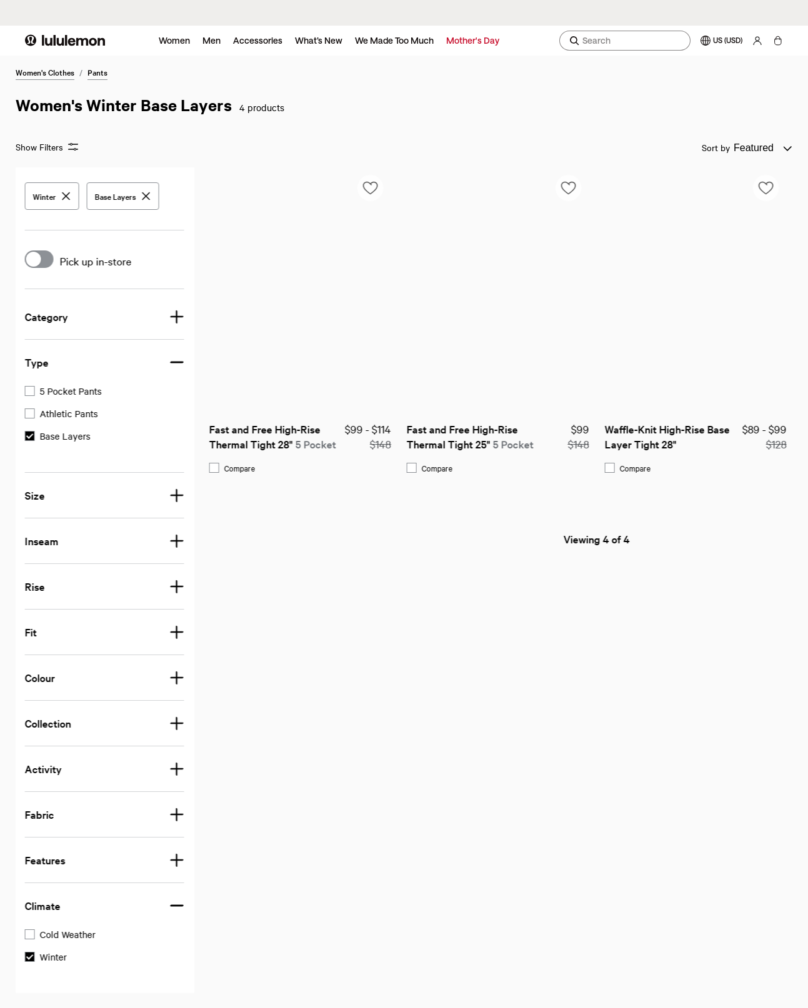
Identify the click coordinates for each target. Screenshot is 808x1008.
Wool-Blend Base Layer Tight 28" (663, 436)
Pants (97, 71)
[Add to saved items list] (177, 188)
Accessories (257, 40)
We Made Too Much (394, 40)
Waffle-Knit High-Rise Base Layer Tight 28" (475, 436)
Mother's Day (472, 40)
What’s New (318, 40)
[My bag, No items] (777, 41)
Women (174, 40)
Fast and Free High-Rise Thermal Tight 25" (276, 436)
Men (211, 40)
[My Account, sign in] (757, 41)
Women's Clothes (45, 71)
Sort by (716, 147)
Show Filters (47, 147)
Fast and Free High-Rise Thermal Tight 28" (79, 436)
